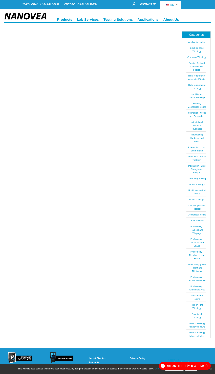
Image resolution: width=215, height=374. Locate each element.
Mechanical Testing (197, 214)
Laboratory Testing (197, 178)
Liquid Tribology (196, 199)
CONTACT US (148, 4)
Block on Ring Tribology (197, 50)
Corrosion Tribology (196, 57)
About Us (171, 19)
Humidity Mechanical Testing (197, 105)
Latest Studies (97, 358)
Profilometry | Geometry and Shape (197, 242)
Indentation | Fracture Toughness (197, 125)
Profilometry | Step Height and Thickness (197, 267)
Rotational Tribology (197, 316)
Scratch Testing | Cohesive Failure (197, 334)
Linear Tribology (197, 184)
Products (94, 362)
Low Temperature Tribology (196, 207)
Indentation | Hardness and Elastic (197, 138)
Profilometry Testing (197, 297)
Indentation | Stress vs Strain (196, 158)
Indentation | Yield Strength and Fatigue (196, 169)
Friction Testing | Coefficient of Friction (197, 66)
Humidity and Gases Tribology (197, 96)
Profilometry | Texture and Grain (196, 279)
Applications (148, 19)
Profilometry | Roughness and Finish (196, 255)
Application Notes (196, 42)
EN (170, 4)
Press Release (197, 220)
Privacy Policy (138, 358)
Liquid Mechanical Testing (197, 192)
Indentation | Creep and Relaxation (197, 114)
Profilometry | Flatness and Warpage (196, 230)
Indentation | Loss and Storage (196, 149)
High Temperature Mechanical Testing (197, 77)
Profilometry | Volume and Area (196, 288)
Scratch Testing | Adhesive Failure (197, 325)
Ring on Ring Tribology (196, 306)
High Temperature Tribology (196, 87)
